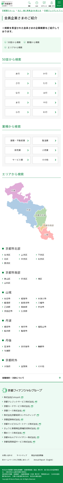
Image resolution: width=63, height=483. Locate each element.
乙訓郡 (7, 306)
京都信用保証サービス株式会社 (19, 441)
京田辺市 (8, 311)
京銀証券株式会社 (13, 419)
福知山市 (42, 326)
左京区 (7, 254)
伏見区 (24, 278)
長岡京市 (25, 302)
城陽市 (24, 298)
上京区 (24, 254)
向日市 (7, 298)
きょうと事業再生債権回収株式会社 (21, 428)
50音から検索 (14, 42)
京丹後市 (25, 346)
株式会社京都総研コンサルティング (21, 415)
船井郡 (7, 330)
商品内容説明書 (37, 455)
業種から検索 (33, 42)
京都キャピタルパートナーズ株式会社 (22, 423)
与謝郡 (7, 350)
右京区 (41, 258)
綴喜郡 (7, 302)
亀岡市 (24, 330)
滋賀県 (24, 366)
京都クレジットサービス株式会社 (20, 401)
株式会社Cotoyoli (13, 397)
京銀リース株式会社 (14, 410)
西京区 (7, 263)
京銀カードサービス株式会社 (18, 406)
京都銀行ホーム (8, 10)
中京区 (24, 258)
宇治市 (41, 306)
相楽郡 (24, 306)
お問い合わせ (7, 455)
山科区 (7, 282)
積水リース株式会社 (14, 432)
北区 (6, 258)
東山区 (7, 278)
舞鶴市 (41, 346)
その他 (41, 366)
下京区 (41, 254)
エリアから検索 (15, 47)
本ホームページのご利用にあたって (15, 459)
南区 (40, 278)
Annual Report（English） (44, 459)
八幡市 (41, 302)
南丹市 (24, 326)
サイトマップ (22, 455)
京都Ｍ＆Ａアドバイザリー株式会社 (21, 437)
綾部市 (7, 326)
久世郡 (24, 311)
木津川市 (42, 298)
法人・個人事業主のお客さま (29, 10)
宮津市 (7, 346)
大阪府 (7, 366)
